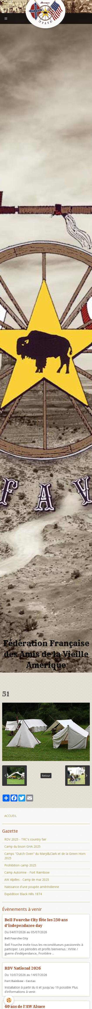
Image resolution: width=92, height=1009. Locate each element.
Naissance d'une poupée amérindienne (31, 887)
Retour (46, 775)
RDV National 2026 (23, 968)
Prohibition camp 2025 (20, 865)
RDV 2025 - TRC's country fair (25, 839)
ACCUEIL (10, 816)
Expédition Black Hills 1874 (23, 894)
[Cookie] (9, 1000)
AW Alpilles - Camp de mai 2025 (26, 879)
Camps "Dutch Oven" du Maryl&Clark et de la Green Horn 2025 (44, 856)
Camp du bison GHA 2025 (22, 846)
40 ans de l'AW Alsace (25, 1006)
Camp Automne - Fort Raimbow (26, 872)
